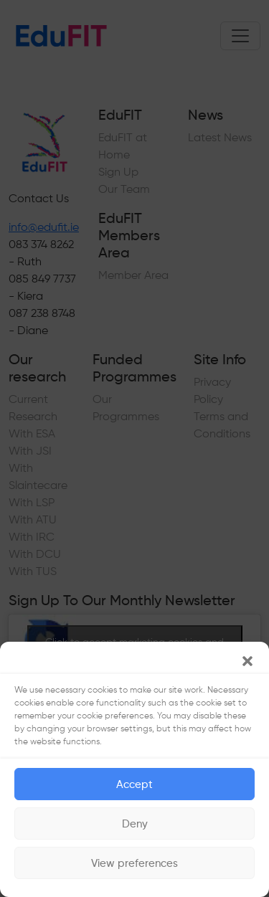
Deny (135, 823)
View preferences (134, 863)
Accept (134, 784)
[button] (247, 659)
